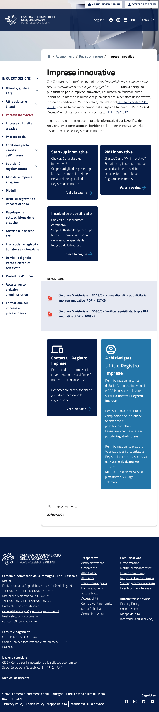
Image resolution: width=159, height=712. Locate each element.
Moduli (11, 190)
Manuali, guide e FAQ (17, 91)
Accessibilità (89, 598)
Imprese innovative (19, 114)
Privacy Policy (129, 603)
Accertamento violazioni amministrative (17, 289)
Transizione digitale (94, 583)
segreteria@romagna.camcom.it (21, 621)
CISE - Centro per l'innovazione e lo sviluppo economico (39, 662)
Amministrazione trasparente (92, 565)
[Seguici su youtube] (131, 19)
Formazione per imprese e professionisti (17, 307)
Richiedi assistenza (16, 677)
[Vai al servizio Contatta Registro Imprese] (72, 409)
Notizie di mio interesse (136, 567)
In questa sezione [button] (20, 78)
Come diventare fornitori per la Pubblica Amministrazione (97, 608)
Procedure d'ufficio (19, 276)
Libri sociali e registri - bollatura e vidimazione (22, 247)
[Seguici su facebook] (109, 19)
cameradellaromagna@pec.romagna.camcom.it (30, 611)
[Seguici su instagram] (116, 19)
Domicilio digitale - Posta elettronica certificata (19, 262)
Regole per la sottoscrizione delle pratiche (20, 217)
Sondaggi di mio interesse (137, 583)
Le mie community (132, 573)
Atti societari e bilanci (16, 104)
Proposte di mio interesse (137, 578)
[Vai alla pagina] (72, 192)
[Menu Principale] (7, 19)
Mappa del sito (130, 613)
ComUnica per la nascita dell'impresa (17, 150)
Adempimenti (65, 56)
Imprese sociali (16, 136)
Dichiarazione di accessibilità (92, 591)
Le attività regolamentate (16, 166)
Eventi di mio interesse (135, 588)
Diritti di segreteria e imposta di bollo (20, 201)
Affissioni (87, 578)
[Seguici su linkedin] (124, 19)
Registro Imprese (91, 56)
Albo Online (89, 573)
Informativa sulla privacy (136, 618)
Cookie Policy (129, 608)
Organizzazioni (130, 562)
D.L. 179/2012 (118, 112)
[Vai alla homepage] (49, 56)
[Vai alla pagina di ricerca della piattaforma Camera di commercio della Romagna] (152, 20)
